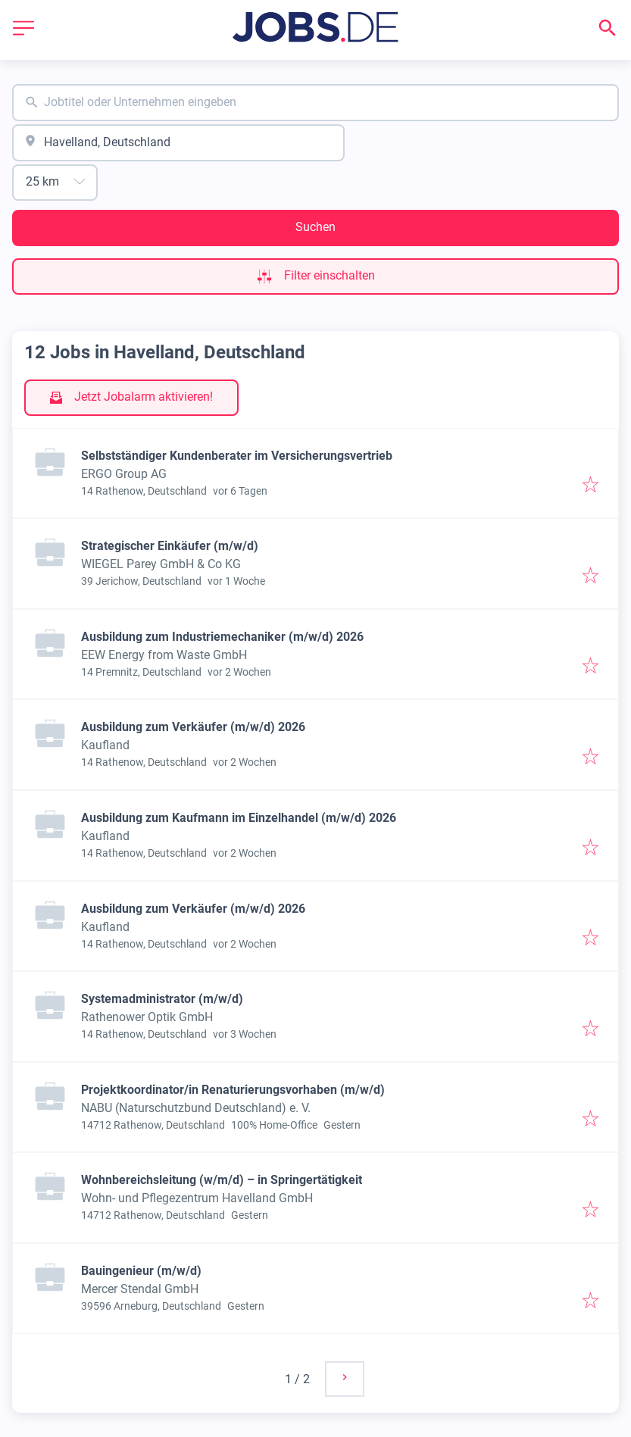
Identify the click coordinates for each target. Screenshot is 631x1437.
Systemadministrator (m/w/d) (162, 999)
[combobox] (315, 102)
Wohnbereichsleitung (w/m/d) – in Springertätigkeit (221, 1180)
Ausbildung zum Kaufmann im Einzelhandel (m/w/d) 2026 (238, 818)
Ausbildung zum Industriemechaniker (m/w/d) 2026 (222, 636)
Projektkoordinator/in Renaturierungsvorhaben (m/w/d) (233, 1089)
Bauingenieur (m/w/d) (141, 1271)
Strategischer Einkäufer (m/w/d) (169, 546)
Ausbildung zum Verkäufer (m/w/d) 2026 (193, 727)
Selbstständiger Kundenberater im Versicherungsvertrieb (236, 455)
